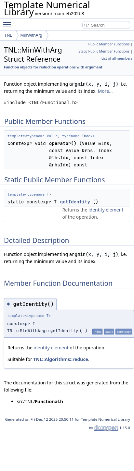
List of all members (116, 58)
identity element (105, 210)
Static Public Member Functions (103, 51)
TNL (8, 35)
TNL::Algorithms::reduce (60, 359)
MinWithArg (31, 35)
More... (105, 91)
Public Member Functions (108, 44)
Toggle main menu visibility (8, 21)
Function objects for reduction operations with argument (53, 67)
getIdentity (75, 202)
